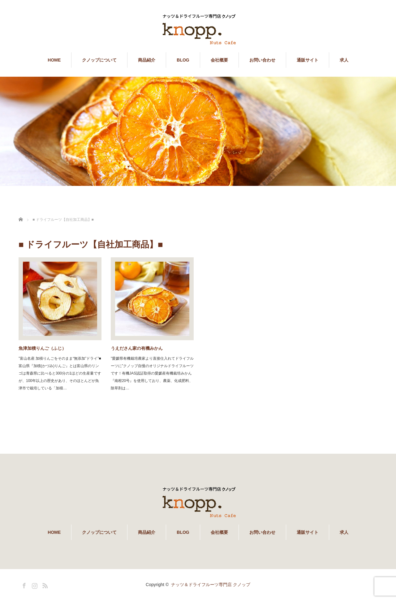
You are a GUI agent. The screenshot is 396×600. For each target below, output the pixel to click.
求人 (344, 60)
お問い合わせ (262, 60)
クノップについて (99, 60)
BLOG (183, 60)
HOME (54, 60)
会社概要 (219, 60)
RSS (44, 584)
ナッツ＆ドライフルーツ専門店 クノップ (210, 584)
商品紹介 (146, 60)
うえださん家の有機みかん (137, 348)
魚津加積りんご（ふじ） (42, 348)
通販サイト (307, 60)
